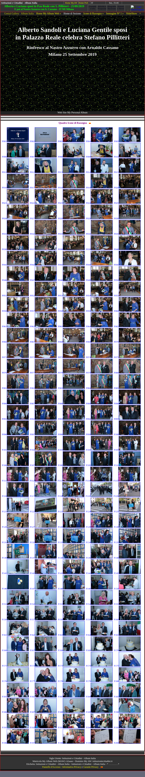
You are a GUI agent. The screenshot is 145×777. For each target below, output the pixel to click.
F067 (43, 341)
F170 (127, 650)
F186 (15, 712)
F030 (127, 218)
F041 (15, 264)
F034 (99, 233)
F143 (71, 573)
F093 (71, 419)
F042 (43, 264)
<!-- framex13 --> (72, 753)
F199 (99, 742)
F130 (127, 527)
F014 (99, 172)
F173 (71, 665)
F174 (99, 665)
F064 (99, 326)
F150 (127, 588)
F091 (15, 419)
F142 (43, 573)
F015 (127, 172)
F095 (127, 419)
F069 (99, 341)
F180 (127, 681)
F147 (43, 588)
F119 (99, 496)
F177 (43, 681)
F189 (99, 712)
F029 (99, 218)
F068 (71, 341)
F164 (99, 635)
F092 (43, 419)
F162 (43, 635)
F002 (43, 141)
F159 (99, 619)
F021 (15, 203)
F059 (99, 311)
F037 (43, 249)
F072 (43, 357)
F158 (71, 619)
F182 (43, 696)
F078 (71, 372)
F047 (43, 280)
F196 (15, 742)
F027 (43, 218)
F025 (127, 203)
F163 (71, 635)
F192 (43, 727)
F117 (43, 496)
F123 (71, 511)
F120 (127, 496)
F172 (43, 665)
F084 (99, 388)
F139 (99, 557)
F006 (15, 156)
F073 (71, 357)
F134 (99, 542)
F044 (99, 264)
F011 (15, 172)
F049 (99, 280)
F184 (99, 696)
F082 (43, 388)
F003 (71, 141)
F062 (43, 326)
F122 (43, 511)
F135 (127, 542)
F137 (43, 557)
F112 (43, 480)
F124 (99, 511)
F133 (71, 542)
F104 (99, 449)
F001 (15, 141)
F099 (99, 434)
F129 (99, 527)
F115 (127, 480)
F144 (99, 573)
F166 (15, 650)
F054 (99, 295)
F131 (15, 542)
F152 (43, 604)
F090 (127, 403)
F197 (43, 742)
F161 (15, 635)
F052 (43, 295)
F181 (15, 696)
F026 (15, 218)
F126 (15, 527)
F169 (99, 650)
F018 (71, 187)
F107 (43, 465)
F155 (127, 604)
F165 (127, 635)
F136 (15, 557)
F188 (71, 712)
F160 (127, 619)
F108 (71, 465)
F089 (99, 403)
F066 (15, 341)
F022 (43, 203)
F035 (127, 233)
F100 (127, 434)
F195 (127, 727)
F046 (15, 280)
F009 (99, 156)
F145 (127, 573)
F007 (43, 156)
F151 (15, 604)
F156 (15, 619)
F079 (99, 372)
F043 (71, 264)
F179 (99, 681)
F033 (71, 233)
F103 (71, 449)
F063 (71, 326)
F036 (15, 249)
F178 (71, 681)
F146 (15, 588)
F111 (15, 480)
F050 (127, 280)
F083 (71, 388)
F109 (99, 465)
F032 (43, 233)
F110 (127, 465)
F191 (15, 727)
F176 (15, 681)
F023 (71, 203)
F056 (15, 311)
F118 (71, 496)
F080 (127, 372)
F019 (99, 187)
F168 (71, 650)
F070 (127, 341)
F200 (127, 742)
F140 (127, 557)
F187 (43, 712)
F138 (71, 557)
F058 (71, 311)
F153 (71, 604)
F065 (127, 326)
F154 (99, 604)
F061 (15, 326)
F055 (127, 295)
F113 (71, 480)
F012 (43, 172)
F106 (15, 465)
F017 (43, 187)
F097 (43, 434)
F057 (43, 311)
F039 (99, 249)
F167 (43, 650)
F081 (15, 388)
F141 (15, 573)
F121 (15, 511)
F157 (43, 619)
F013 (71, 172)
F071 (15, 357)
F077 (43, 372)
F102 (43, 449)
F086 (15, 403)
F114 (99, 480)
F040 (127, 249)
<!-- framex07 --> (133, 3)
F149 (99, 588)
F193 (71, 727)
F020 (127, 187)
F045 (127, 264)
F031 (15, 233)
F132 (43, 542)
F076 (15, 372)
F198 (71, 742)
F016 (15, 187)
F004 (99, 141)
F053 (71, 295)
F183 (71, 696)
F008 (71, 156)
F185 (127, 696)
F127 (43, 527)
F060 (127, 311)
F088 (71, 403)
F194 (99, 727)
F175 (127, 665)
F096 (15, 434)
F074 (99, 357)
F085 (127, 388)
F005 (127, 141)
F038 (71, 249)
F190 (127, 712)
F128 (71, 527)
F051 (15, 295)
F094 (99, 419)
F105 (127, 449)
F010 (127, 156)
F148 (71, 588)
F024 (99, 203)
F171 (15, 665)
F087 (43, 403)
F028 (71, 218)
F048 (71, 280)
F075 (127, 357)
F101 (15, 449)
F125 (127, 511)
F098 (71, 434)
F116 (15, 496)
